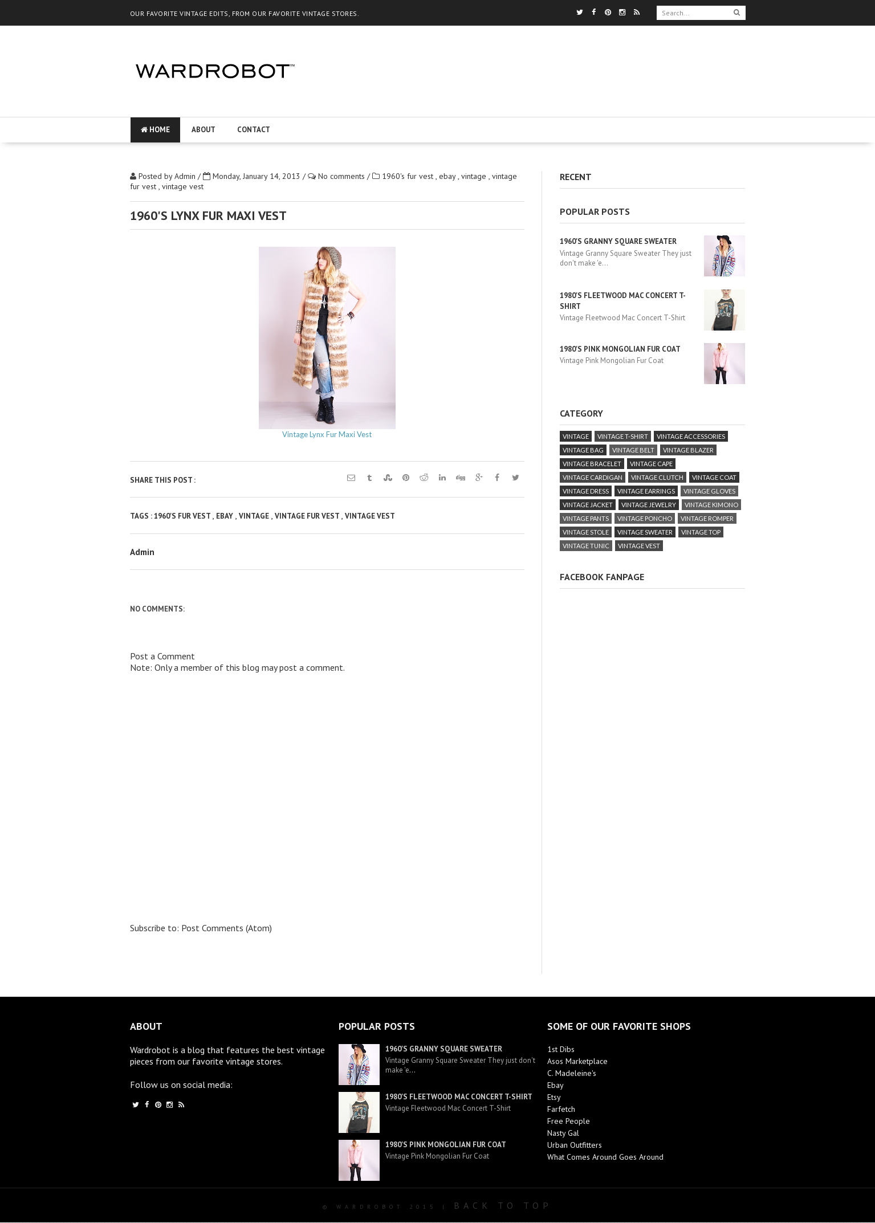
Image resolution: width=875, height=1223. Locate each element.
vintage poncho (644, 518)
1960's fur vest (409, 176)
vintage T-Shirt (622, 436)
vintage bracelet (592, 463)
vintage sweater (645, 532)
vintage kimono (711, 504)
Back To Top (503, 1205)
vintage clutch (657, 477)
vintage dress (586, 491)
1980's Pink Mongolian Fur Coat (620, 349)
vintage (475, 176)
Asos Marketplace (577, 1061)
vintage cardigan (592, 477)
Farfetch (561, 1109)
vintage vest (183, 186)
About (203, 129)
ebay (448, 176)
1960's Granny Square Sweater (618, 241)
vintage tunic (586, 545)
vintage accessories (691, 436)
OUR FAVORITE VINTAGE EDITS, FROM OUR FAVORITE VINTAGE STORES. (245, 13)
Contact (253, 129)
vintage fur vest (308, 516)
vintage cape (651, 463)
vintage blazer (688, 450)
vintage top (701, 532)
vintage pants (586, 518)
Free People (568, 1121)
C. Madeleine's (571, 1073)
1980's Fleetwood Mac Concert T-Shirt (458, 1097)
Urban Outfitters (574, 1145)
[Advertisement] (530, 105)
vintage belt (633, 450)
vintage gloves (709, 491)
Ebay (555, 1085)
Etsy (554, 1097)
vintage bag (583, 450)
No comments (342, 176)
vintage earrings (646, 491)
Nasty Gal (563, 1133)
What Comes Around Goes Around (605, 1157)
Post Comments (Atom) (226, 927)
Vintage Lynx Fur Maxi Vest (327, 434)
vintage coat (714, 477)
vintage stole (586, 532)
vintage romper (707, 518)
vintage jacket (588, 504)
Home (155, 129)
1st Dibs (561, 1049)
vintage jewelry (648, 504)
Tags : (142, 516)
